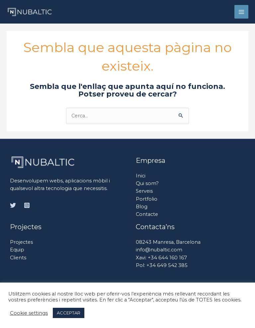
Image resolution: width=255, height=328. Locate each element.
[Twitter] (13, 205)
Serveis (144, 191)
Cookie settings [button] (29, 313)
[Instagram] (27, 205)
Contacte (147, 214)
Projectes (21, 242)
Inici (140, 176)
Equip (17, 250)
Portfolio (146, 199)
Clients (18, 258)
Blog (141, 207)
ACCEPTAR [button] (68, 312)
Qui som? (147, 183)
